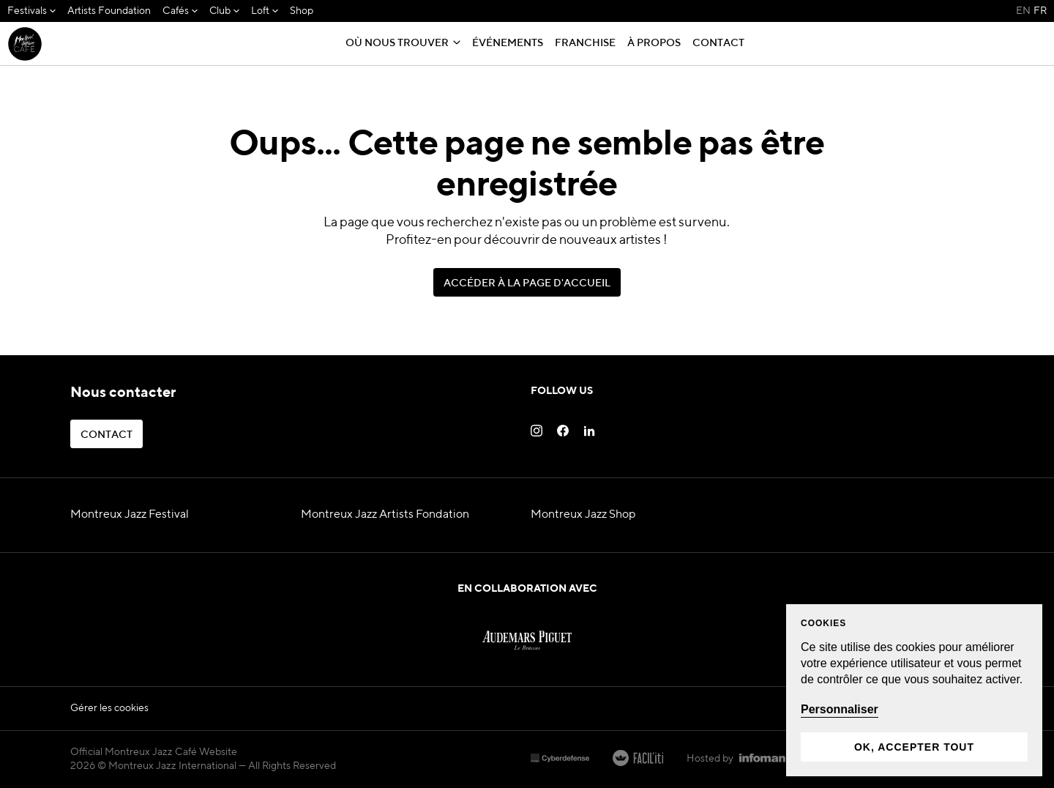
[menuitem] (31, 11)
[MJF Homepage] (24, 44)
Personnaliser (839, 709)
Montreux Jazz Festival (129, 515)
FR (1040, 11)
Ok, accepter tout (914, 747)
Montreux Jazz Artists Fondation (385, 515)
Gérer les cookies (109, 708)
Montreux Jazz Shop (583, 515)
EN (1023, 11)
